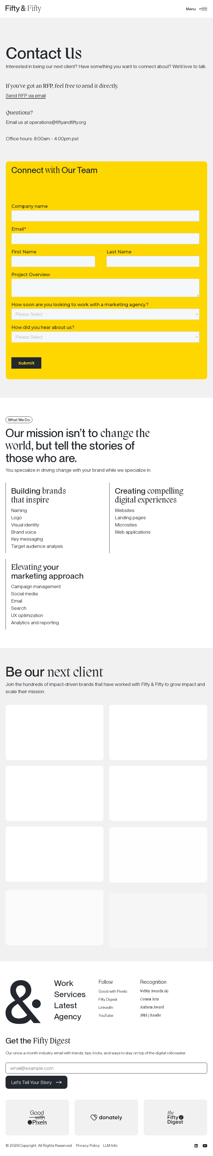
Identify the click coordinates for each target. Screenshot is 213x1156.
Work (63, 983)
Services (70, 994)
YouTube (106, 1015)
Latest (65, 1005)
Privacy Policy (88, 1145)
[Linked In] (196, 1145)
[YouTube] (205, 1145)
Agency (67, 1016)
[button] (197, 9)
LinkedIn (106, 1007)
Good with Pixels (113, 991)
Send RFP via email (26, 95)
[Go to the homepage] (23, 1002)
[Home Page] (23, 9)
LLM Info (110, 1145)
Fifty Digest (108, 999)
